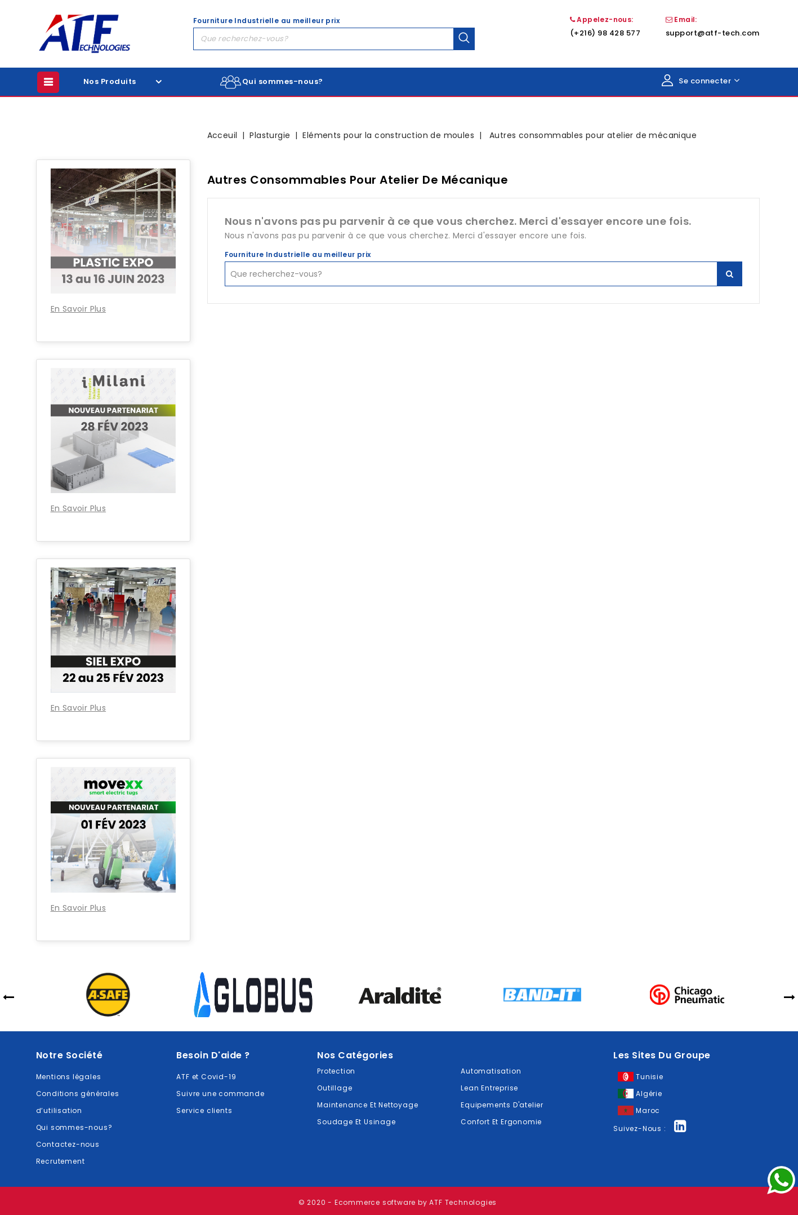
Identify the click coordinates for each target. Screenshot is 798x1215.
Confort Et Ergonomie (501, 1122)
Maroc (648, 1110)
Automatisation (491, 1071)
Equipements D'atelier (502, 1105)
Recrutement (60, 1161)
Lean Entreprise (489, 1088)
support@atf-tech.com (713, 33)
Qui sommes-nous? (282, 81)
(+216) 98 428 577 (605, 33)
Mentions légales (68, 1076)
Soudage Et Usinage (356, 1122)
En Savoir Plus (78, 308)
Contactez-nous (68, 1144)
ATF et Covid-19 (206, 1076)
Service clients (204, 1110)
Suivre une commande (220, 1093)
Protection (336, 1071)
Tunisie (649, 1076)
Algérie (649, 1093)
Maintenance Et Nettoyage (367, 1105)
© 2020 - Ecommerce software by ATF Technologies (397, 1202)
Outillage (334, 1088)
